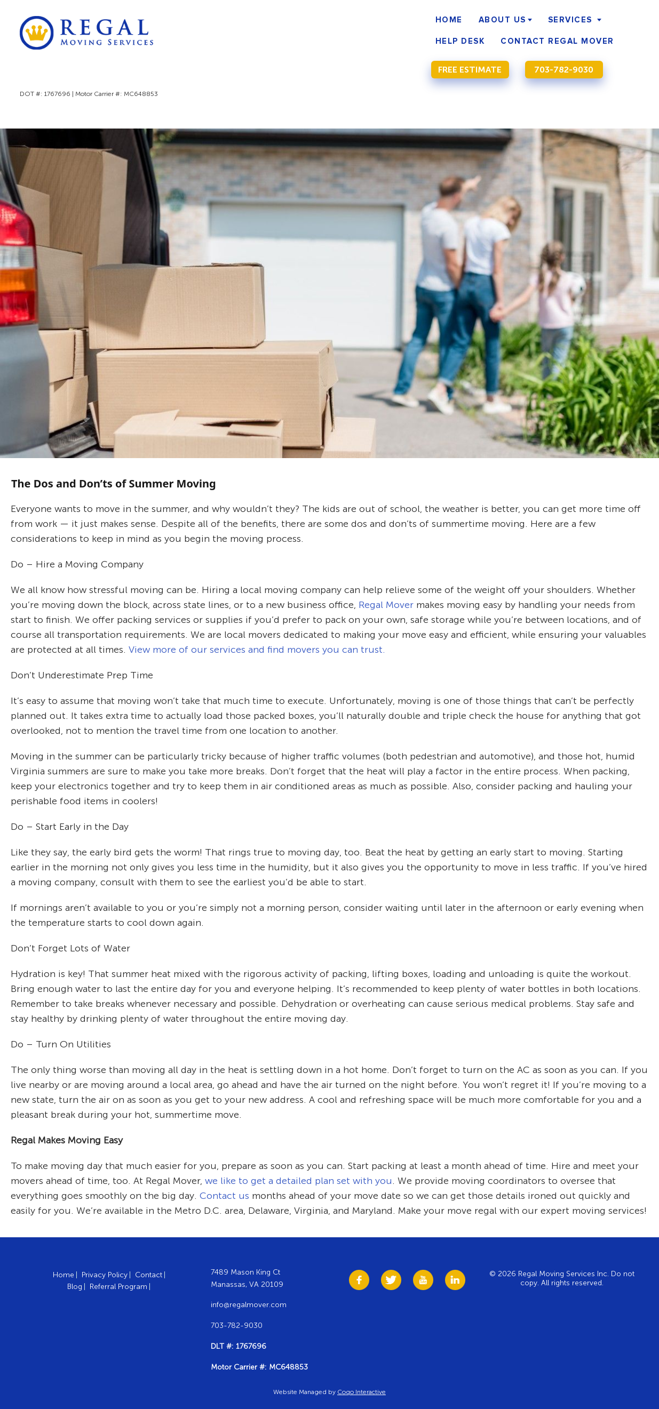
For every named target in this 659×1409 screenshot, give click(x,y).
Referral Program (118, 1286)
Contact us (224, 1196)
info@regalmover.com (249, 1304)
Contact (148, 1274)
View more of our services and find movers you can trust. (257, 649)
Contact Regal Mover (557, 41)
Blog (74, 1286)
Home (449, 20)
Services (570, 20)
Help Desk (460, 41)
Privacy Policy (105, 1274)
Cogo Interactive (361, 1392)
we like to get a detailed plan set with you (298, 1181)
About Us (502, 20)
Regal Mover (386, 605)
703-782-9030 (563, 70)
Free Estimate (470, 70)
